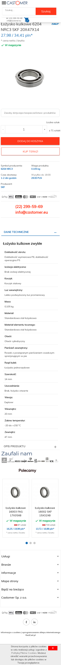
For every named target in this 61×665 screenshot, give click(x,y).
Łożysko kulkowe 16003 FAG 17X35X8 (16, 511)
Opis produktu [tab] (14, 446)
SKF (3, 187)
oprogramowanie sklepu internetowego (41, 632)
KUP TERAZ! (30, 151)
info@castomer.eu (14, 21)
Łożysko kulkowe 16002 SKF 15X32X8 (45, 511)
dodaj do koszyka (30, 141)
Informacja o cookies (11, 632)
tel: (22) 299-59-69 (14, 18)
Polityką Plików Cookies (24, 652)
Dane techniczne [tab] (16, 232)
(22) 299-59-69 (29, 206)
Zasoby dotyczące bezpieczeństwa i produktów (30, 112)
